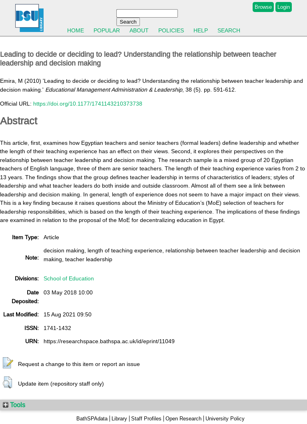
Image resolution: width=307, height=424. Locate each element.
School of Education (69, 278)
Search (228, 30)
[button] (8, 363)
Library (119, 419)
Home (75, 30)
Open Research (183, 419)
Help (200, 30)
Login (283, 7)
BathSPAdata (92, 419)
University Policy (225, 419)
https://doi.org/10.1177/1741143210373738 (87, 103)
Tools (14, 404)
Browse (263, 7)
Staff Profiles (146, 419)
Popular (107, 30)
